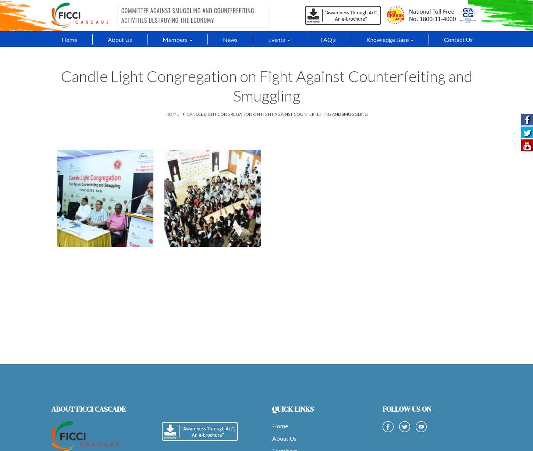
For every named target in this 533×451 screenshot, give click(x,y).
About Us (284, 438)
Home (172, 114)
